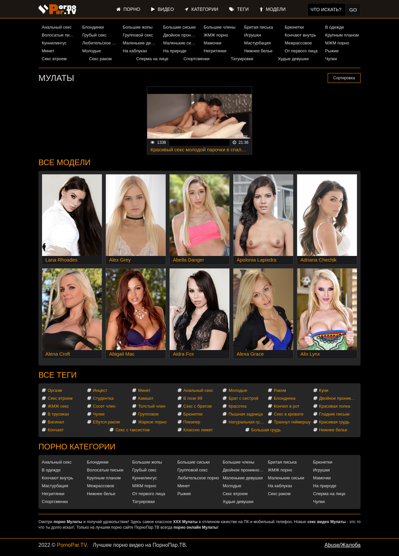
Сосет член (104, 406)
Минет (48, 50)
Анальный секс (57, 27)
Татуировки (242, 58)
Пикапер (191, 421)
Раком (280, 390)
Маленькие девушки (140, 42)
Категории (201, 9)
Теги (238, 9)
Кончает (56, 429)
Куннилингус (54, 42)
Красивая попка (334, 406)
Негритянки (215, 50)
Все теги (57, 374)
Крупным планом (342, 35)
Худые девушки (293, 58)
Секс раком (100, 58)
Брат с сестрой (243, 398)
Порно (128, 9)
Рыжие (332, 50)
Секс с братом (197, 406)
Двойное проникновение (181, 35)
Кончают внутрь (300, 35)
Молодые (91, 50)
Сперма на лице (152, 58)
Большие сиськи (179, 27)
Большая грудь (266, 429)
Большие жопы (138, 27)
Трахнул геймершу (292, 421)
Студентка (103, 398)
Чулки (331, 58)
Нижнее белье (258, 50)
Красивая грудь (334, 421)
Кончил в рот (286, 406)
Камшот (145, 398)
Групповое (148, 414)
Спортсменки (196, 58)
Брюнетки (294, 27)
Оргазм (55, 390)
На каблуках (135, 50)
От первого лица (301, 50)
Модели (273, 9)
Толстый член (151, 406)
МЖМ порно (337, 42)
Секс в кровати (288, 414)
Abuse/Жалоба (342, 545)
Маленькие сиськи (181, 42)
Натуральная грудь (247, 421)
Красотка (237, 406)
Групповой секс (138, 35)
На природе (175, 50)
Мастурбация (257, 42)
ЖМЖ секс (58, 406)
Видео (162, 9)
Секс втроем (54, 58)
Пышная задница (245, 414)
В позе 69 (192, 398)
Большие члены (219, 27)
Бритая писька (258, 27)
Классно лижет (198, 429)
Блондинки (93, 27)
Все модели (64, 162)
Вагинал (56, 421)
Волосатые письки (59, 35)
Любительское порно (100, 42)
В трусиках (58, 414)
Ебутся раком (106, 421)
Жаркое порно (152, 421)
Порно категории (76, 446)
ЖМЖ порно (216, 35)
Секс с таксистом (132, 429)
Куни (324, 390)
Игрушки (252, 35)
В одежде (334, 27)
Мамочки (213, 42)
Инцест (100, 390)
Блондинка (284, 398)
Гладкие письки (334, 414)
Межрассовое (298, 42)
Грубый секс (94, 35)
